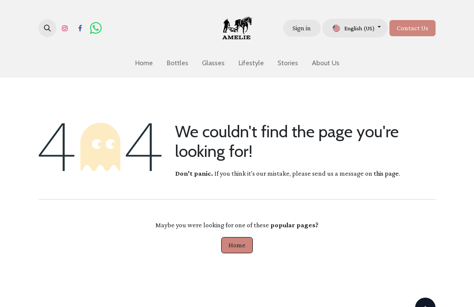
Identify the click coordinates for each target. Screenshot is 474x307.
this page (386, 173)
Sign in (302, 28)
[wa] (95, 28)
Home (237, 245)
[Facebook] (80, 28)
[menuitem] (144, 63)
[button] (47, 28)
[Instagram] (65, 28)
